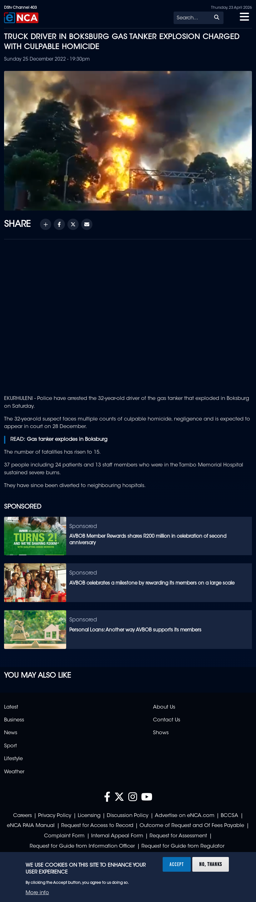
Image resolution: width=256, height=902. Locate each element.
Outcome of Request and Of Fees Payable (192, 825)
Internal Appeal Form (117, 836)
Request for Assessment (178, 836)
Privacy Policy (54, 815)
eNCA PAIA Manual (31, 825)
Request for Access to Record (97, 825)
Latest (11, 707)
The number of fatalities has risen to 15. (52, 452)
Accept (177, 864)
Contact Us (166, 720)
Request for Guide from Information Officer (82, 846)
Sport (10, 746)
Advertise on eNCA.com (184, 815)
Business (14, 720)
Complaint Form (64, 836)
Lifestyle (13, 758)
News (10, 732)
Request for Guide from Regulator (182, 846)
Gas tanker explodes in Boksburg (67, 439)
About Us (164, 707)
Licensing (89, 815)
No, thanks (210, 864)
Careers (22, 815)
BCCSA (229, 815)
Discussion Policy (127, 815)
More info (37, 892)
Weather (14, 772)
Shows (161, 732)
